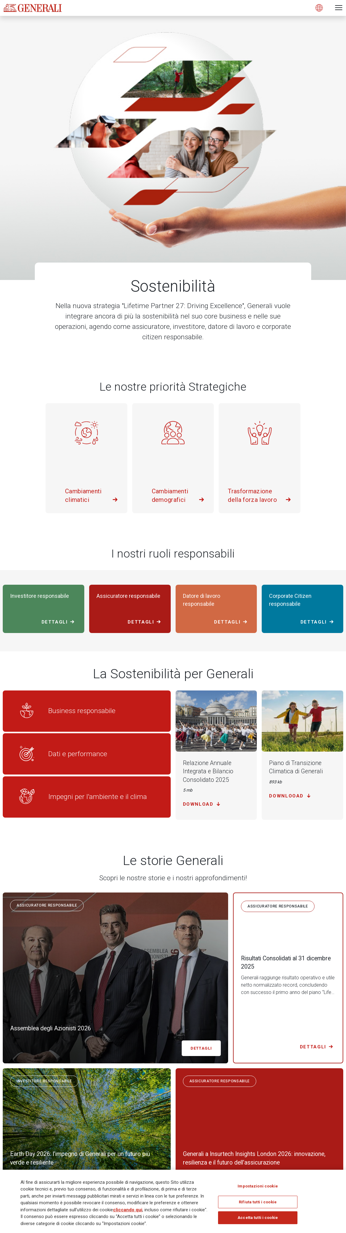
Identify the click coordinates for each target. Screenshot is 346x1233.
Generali (11, 1125)
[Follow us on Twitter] (288, 1091)
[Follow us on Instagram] (313, 1091)
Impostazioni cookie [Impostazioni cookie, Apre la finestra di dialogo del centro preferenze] (258, 1188)
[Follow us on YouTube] (338, 1091)
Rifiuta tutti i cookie (258, 1203)
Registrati (323, 1138)
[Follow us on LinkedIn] (262, 1091)
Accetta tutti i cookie (258, 1219)
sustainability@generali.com (97, 1023)
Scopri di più (261, 1012)
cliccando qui (127, 1211)
